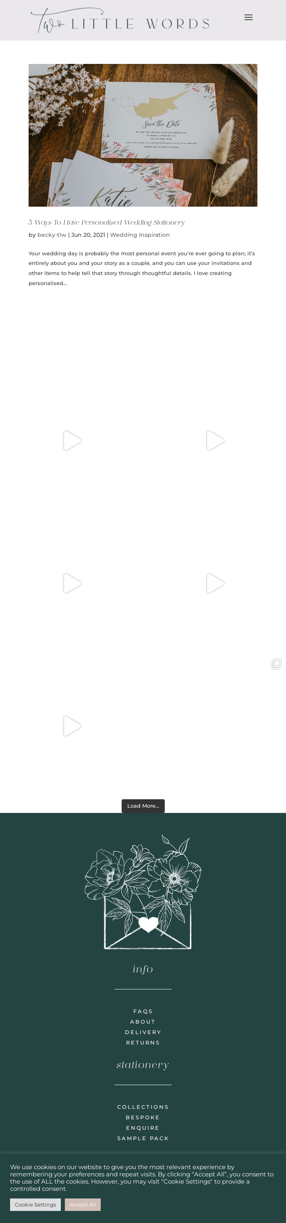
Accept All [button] (83, 1204)
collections (143, 1107)
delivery (143, 1032)
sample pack (143, 1138)
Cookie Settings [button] (35, 1204)
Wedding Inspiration (140, 234)
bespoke (143, 1117)
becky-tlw (51, 234)
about (143, 1021)
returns (143, 1042)
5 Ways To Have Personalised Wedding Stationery (107, 222)
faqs (143, 1011)
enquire (143, 1128)
